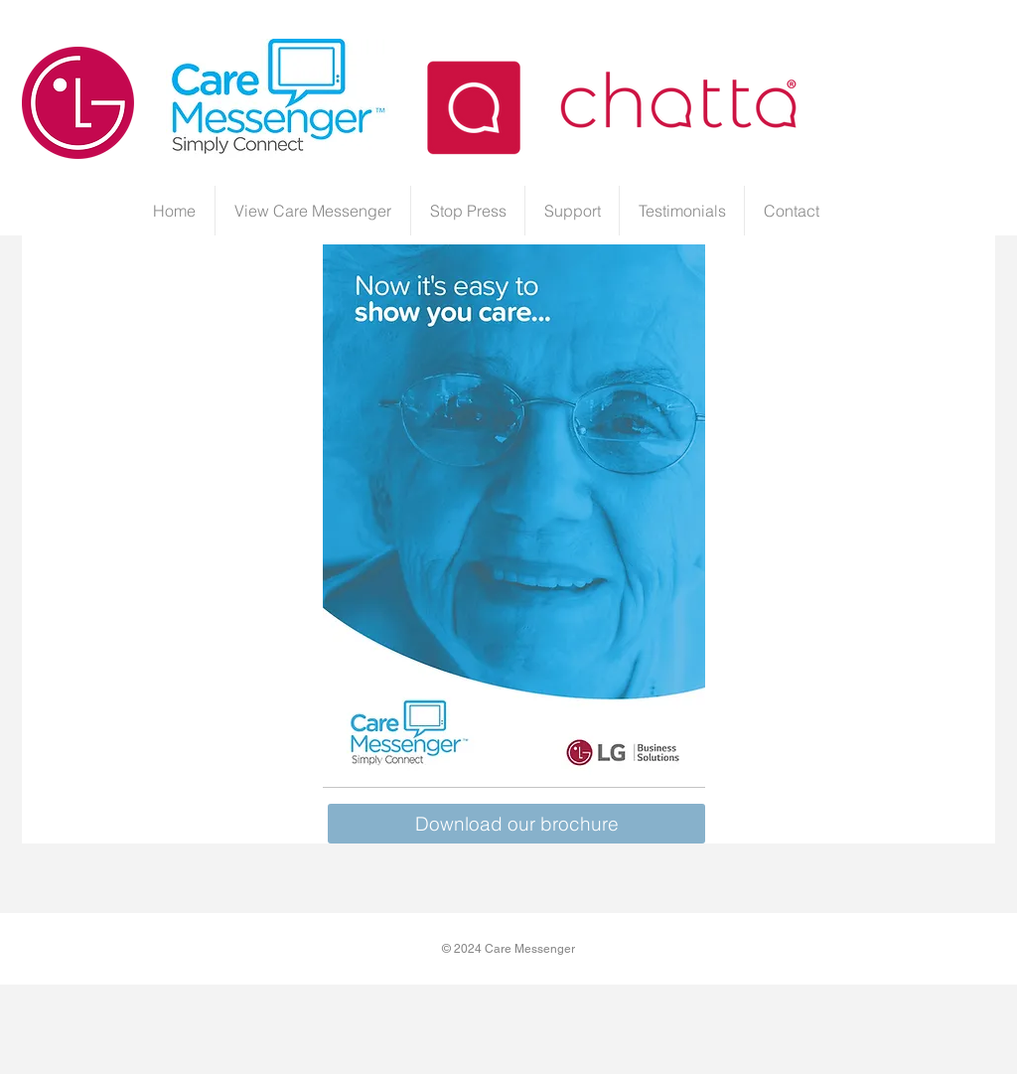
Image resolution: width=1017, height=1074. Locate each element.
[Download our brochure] (516, 824)
